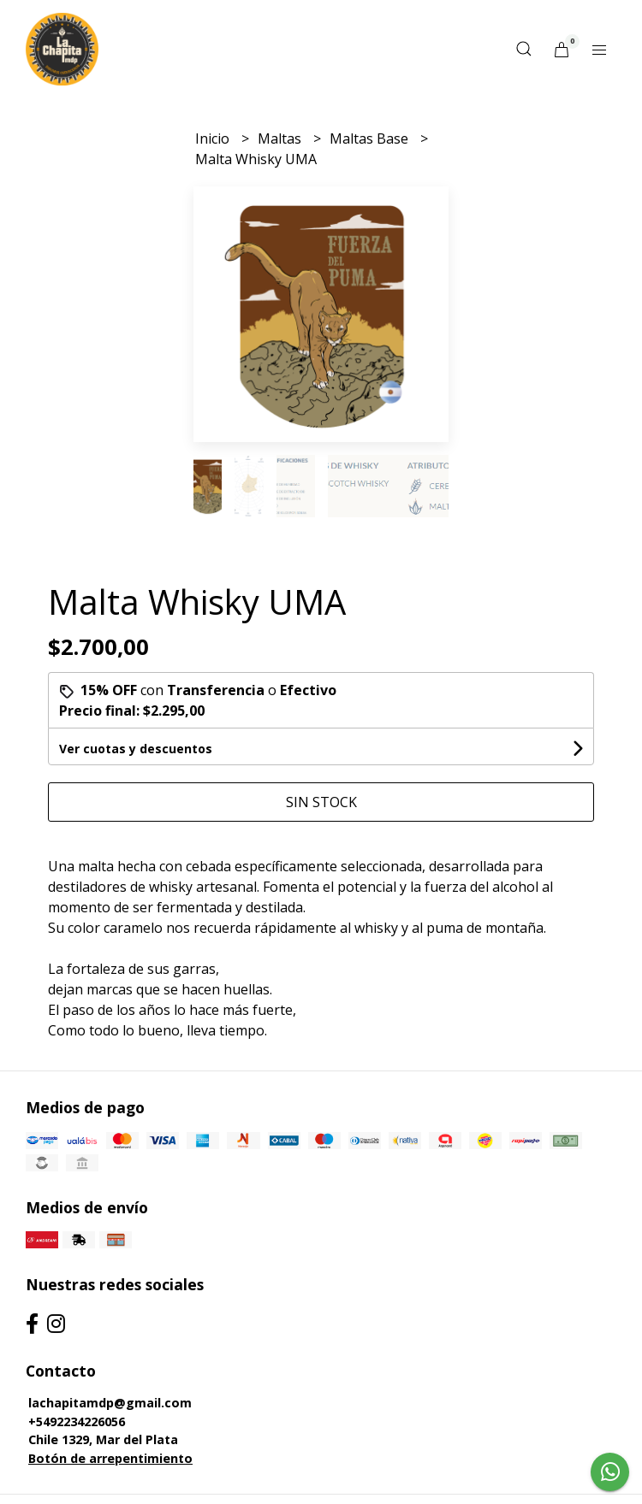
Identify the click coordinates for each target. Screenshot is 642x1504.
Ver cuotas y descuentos (135, 748)
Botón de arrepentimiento (110, 1458)
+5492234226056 (76, 1421)
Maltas (281, 138)
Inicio (214, 138)
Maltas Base (371, 138)
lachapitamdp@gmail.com (110, 1403)
